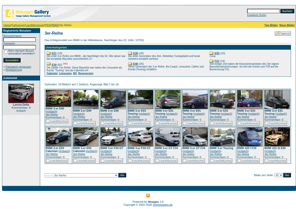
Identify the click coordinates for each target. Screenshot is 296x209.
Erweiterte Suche (256, 15)
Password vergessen (18, 66)
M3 (75, 73)
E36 (135, 53)
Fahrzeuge (18, 25)
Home (7, 25)
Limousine (65, 73)
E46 (135, 63)
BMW (55, 25)
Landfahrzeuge (35, 25)
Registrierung (14, 69)
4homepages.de (163, 204)
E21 (54, 53)
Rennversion (86, 73)
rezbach (51, 111)
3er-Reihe (52, 114)
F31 (216, 60)
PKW (48, 25)
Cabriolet (52, 73)
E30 (54, 64)
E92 (216, 53)
